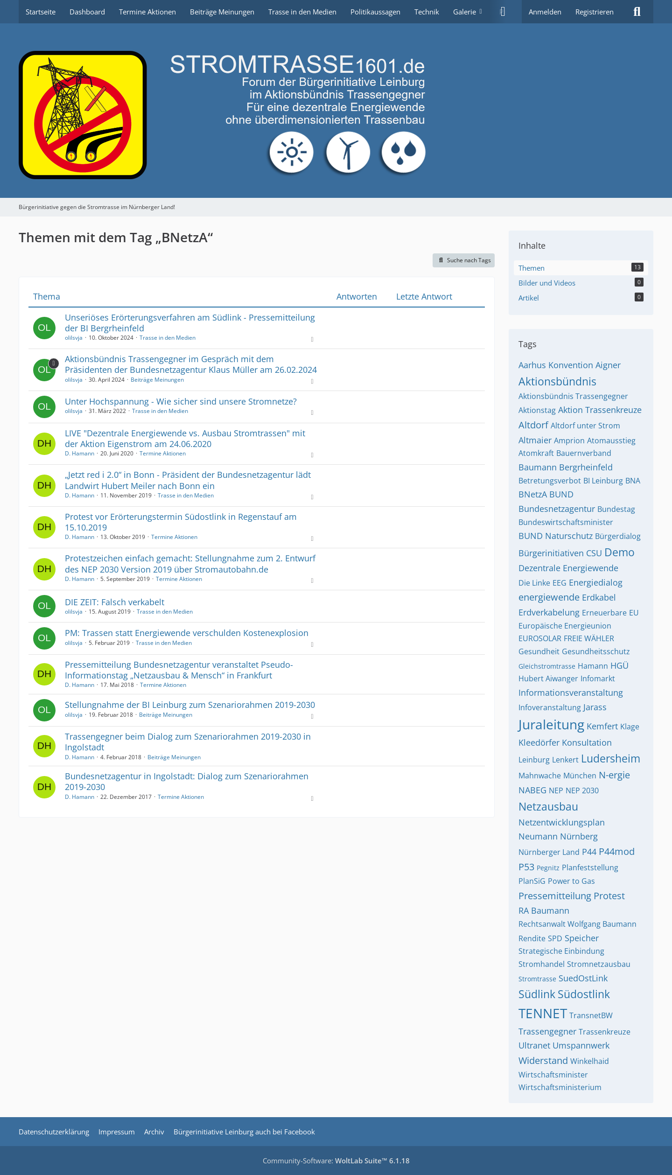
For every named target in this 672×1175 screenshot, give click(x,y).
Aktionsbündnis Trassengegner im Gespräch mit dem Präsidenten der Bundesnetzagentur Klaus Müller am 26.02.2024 (191, 364)
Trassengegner (547, 1031)
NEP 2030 (582, 790)
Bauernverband (583, 453)
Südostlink (584, 993)
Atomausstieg (611, 440)
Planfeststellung (590, 867)
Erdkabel (599, 597)
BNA (632, 481)
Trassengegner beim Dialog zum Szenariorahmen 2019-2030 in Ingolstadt (188, 742)
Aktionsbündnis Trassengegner (573, 396)
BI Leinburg (603, 481)
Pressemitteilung (554, 895)
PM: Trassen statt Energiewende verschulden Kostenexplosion (186, 632)
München (579, 775)
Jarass (595, 707)
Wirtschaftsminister (553, 1075)
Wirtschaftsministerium (560, 1087)
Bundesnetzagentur (556, 508)
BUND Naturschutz (555, 535)
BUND (561, 494)
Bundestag (616, 509)
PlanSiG (532, 881)
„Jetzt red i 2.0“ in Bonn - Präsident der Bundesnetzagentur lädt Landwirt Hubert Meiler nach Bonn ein (188, 480)
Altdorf (533, 425)
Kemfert (602, 726)
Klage (629, 726)
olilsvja (74, 338)
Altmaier (535, 440)
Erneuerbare (604, 613)
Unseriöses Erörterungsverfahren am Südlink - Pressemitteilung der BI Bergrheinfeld (190, 323)
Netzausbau (548, 806)
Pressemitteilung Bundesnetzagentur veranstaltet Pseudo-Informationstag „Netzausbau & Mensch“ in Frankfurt (179, 670)
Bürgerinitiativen (551, 553)
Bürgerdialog (618, 536)
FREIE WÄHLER (589, 638)
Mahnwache (539, 775)
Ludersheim (610, 758)
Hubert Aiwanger (548, 678)
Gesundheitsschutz (596, 651)
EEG (560, 583)
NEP (556, 790)
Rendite (532, 938)
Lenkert (565, 760)
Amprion (569, 440)
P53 (526, 866)
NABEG (532, 790)
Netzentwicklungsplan (561, 822)
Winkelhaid (589, 1061)
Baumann (537, 467)
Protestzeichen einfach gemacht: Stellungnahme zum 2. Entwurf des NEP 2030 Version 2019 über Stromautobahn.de (190, 563)
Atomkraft (536, 453)
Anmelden (545, 11)
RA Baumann (543, 910)
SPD (555, 938)
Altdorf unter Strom (585, 425)
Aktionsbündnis (557, 381)
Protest (609, 895)
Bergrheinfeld (586, 467)
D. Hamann (79, 453)
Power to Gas (571, 881)
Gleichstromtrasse (546, 666)
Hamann (593, 666)
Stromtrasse (537, 978)
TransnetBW (591, 1015)
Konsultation (587, 742)
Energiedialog (596, 582)
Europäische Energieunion (564, 626)
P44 (589, 851)
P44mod (617, 851)
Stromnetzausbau (598, 964)
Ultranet (534, 1045)
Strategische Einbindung (561, 951)
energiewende (549, 597)
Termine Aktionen (163, 453)
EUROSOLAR (539, 638)
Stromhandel (541, 964)
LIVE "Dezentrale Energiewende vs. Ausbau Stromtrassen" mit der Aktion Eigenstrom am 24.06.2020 (185, 438)
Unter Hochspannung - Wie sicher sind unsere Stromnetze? (181, 401)
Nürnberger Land (549, 852)
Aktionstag (537, 410)
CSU (594, 553)
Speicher (582, 938)
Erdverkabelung (549, 612)
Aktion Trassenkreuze (600, 409)
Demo (619, 552)
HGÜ (619, 665)
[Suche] (637, 11)
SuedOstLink (583, 978)
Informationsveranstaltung (570, 692)
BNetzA (532, 494)
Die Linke (534, 583)
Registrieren (594, 11)
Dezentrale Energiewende (568, 568)
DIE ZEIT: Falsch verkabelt (114, 602)
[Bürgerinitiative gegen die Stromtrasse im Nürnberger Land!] (336, 110)
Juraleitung (551, 724)
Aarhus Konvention (555, 365)
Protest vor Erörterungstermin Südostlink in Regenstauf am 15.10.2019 (181, 522)
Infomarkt (598, 678)
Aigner (608, 365)
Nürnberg (579, 836)
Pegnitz (548, 867)
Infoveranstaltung (549, 707)
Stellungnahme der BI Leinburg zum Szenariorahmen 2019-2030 (190, 704)
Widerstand (543, 1060)
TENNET (542, 1013)
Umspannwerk (581, 1045)
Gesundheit (539, 651)
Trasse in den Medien (168, 338)
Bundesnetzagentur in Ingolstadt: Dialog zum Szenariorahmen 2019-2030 (186, 781)
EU (634, 613)
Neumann (538, 836)
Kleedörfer (539, 742)
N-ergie (614, 775)
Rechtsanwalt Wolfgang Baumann (577, 924)
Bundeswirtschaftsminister (565, 522)
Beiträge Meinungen (157, 380)
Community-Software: (336, 1160)
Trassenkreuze (604, 1032)
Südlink (536, 993)
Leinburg (534, 760)
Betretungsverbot (549, 481)
